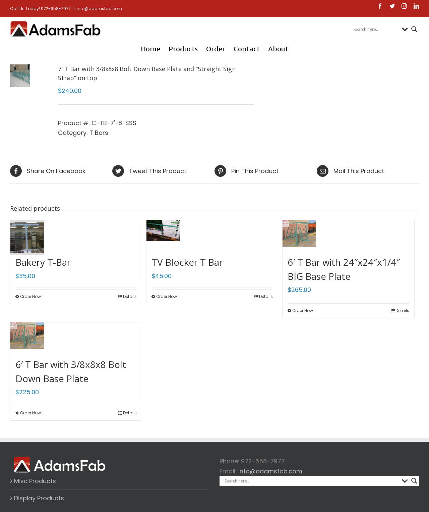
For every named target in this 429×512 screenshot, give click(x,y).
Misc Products (35, 481)
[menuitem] (155, 48)
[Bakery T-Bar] (27, 234)
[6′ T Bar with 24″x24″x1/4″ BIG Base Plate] (299, 234)
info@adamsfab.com (99, 8)
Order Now (30, 296)
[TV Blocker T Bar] (163, 234)
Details (130, 296)
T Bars (118, 133)
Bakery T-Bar (43, 262)
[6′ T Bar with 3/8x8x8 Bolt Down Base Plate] (27, 336)
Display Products (39, 498)
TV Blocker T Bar (187, 262)
